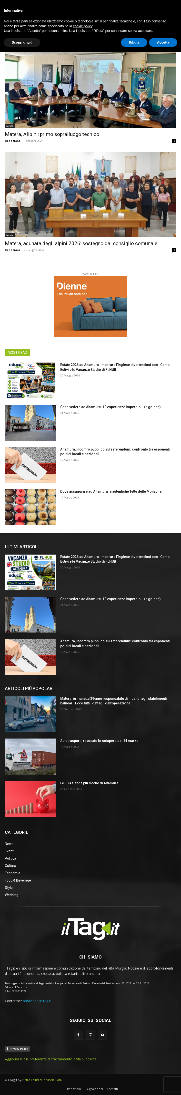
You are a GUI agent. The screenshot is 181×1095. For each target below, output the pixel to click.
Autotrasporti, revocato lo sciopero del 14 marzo (99, 741)
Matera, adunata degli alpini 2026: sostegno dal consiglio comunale (81, 243)
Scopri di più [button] (22, 1085)
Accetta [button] (163, 1085)
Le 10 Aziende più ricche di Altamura (89, 783)
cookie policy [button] (82, 1069)
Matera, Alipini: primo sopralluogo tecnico (52, 134)
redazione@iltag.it (37, 1001)
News (9, 126)
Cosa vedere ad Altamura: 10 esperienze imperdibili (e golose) (110, 407)
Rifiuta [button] (134, 1085)
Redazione (12, 141)
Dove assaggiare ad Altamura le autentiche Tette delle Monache (110, 491)
